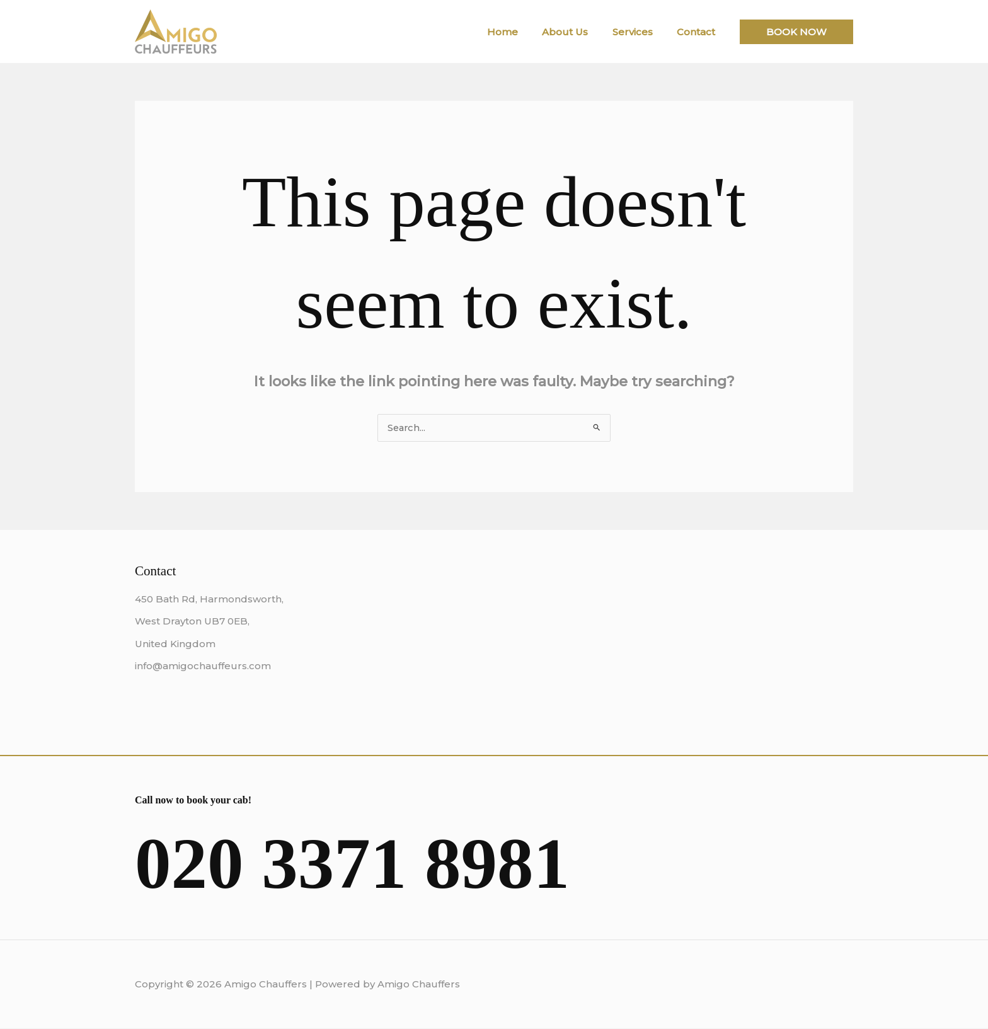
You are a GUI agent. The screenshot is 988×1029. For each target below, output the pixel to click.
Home (520, 32)
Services (640, 32)
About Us (578, 32)
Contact (698, 32)
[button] (796, 32)
